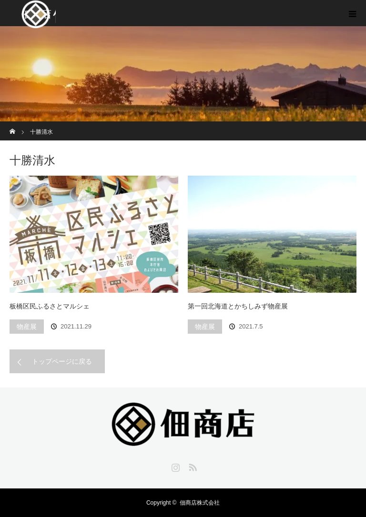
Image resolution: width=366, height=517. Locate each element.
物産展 (27, 326)
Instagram (174, 465)
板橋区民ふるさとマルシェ (50, 306)
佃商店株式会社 (200, 502)
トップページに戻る (62, 361)
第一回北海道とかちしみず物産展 (238, 306)
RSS (191, 465)
